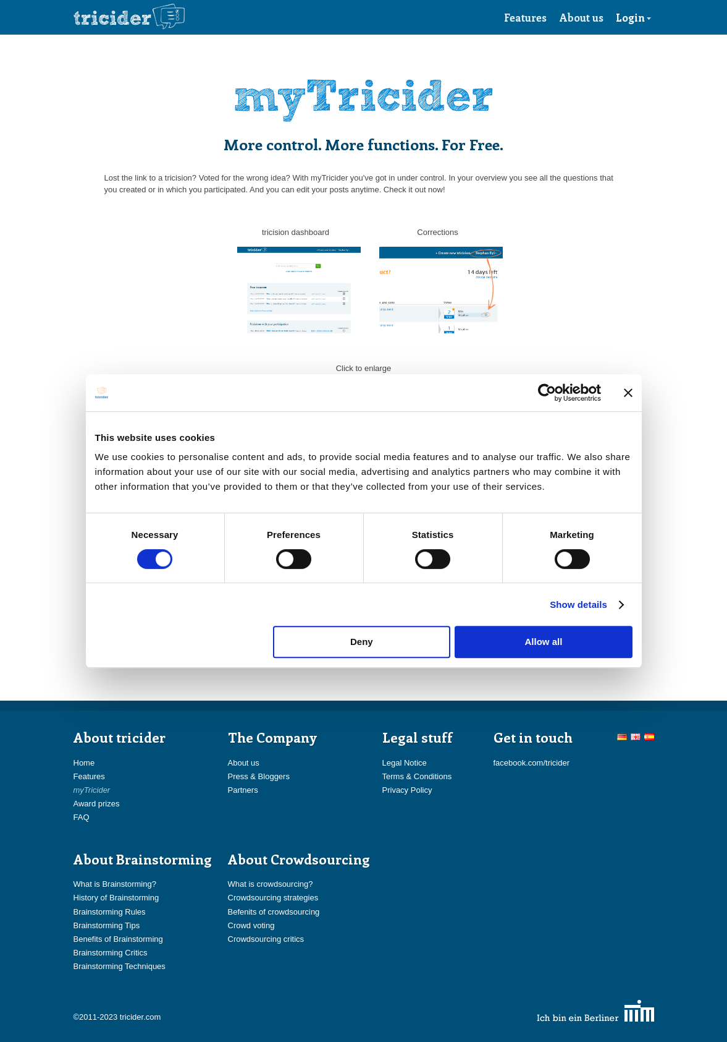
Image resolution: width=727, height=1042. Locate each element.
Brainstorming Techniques (120, 966)
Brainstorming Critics (111, 952)
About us (581, 17)
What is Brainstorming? (115, 884)
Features (525, 17)
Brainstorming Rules (110, 911)
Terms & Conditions (417, 776)
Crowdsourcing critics (266, 939)
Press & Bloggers (259, 776)
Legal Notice (404, 762)
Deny (361, 641)
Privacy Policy (407, 790)
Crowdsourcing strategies (273, 897)
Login (634, 17)
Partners (243, 790)
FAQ (82, 817)
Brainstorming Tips (107, 925)
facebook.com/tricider (532, 762)
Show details (578, 604)
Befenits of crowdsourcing (274, 911)
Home (84, 762)
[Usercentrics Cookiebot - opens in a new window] (547, 392)
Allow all (544, 641)
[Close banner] (628, 392)
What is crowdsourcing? (270, 884)
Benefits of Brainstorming (118, 939)
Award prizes (97, 803)
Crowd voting (251, 925)
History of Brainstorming (116, 897)
